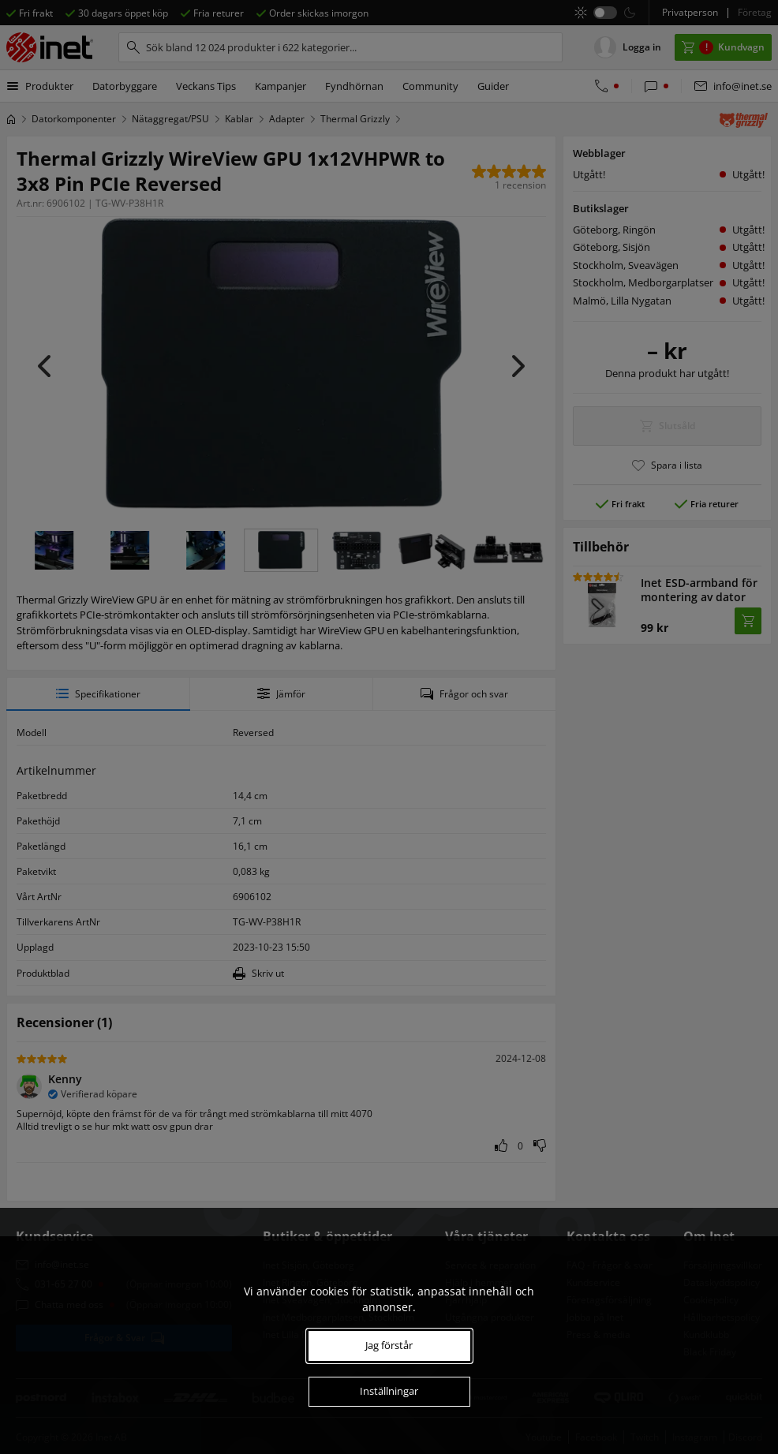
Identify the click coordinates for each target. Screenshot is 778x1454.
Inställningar (389, 1391)
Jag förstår (389, 1345)
